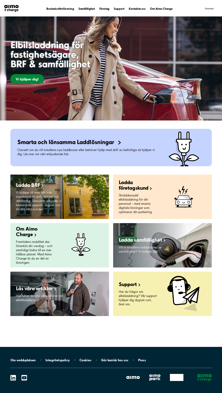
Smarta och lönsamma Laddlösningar (66, 141)
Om (23, 360)
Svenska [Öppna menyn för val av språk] (209, 8)
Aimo (154, 374)
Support (119, 8)
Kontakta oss (137, 8)
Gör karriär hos (114, 360)
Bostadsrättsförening (60, 8)
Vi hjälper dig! (27, 79)
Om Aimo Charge (161, 8)
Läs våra (36, 288)
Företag (104, 8)
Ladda (30, 185)
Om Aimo (27, 231)
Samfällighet (86, 8)
